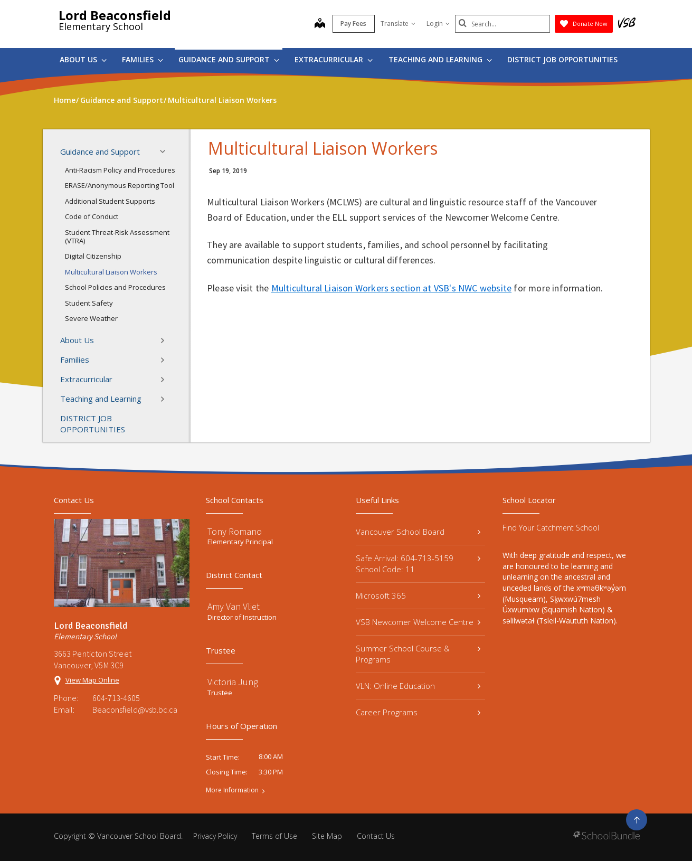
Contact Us (376, 836)
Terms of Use (274, 836)
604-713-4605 (116, 698)
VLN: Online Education (418, 685)
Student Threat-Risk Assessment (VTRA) (117, 236)
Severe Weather (91, 318)
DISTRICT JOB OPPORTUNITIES (562, 59)
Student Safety (89, 303)
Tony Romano (234, 531)
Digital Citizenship (93, 256)
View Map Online (92, 680)
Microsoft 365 (418, 595)
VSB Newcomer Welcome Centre (418, 622)
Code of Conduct (91, 216)
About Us (83, 59)
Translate (398, 23)
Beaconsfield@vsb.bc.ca (134, 709)
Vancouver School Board (418, 531)
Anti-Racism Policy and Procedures (120, 170)
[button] (166, 151)
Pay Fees (353, 23)
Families (142, 59)
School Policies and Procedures (115, 287)
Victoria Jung (232, 682)
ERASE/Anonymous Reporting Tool (119, 185)
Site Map (327, 836)
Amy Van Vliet (233, 606)
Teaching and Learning (440, 59)
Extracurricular (334, 59)
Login (438, 23)
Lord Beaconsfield (115, 15)
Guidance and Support (228, 59)
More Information (232, 790)
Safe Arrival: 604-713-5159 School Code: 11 (418, 563)
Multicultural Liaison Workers (111, 272)
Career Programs (418, 712)
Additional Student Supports (110, 201)
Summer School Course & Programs (418, 654)
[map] (320, 24)
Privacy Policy (215, 836)
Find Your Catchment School (551, 528)
